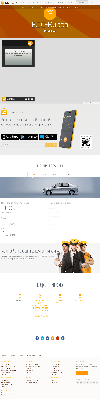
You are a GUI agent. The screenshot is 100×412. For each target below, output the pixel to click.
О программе (5, 364)
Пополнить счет (30, 368)
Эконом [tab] (32, 175)
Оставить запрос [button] (82, 373)
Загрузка (3, 374)
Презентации (55, 370)
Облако (53, 368)
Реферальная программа (8, 366)
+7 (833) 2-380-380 (40, 313)
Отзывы (77, 7)
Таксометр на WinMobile (33, 366)
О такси (23, 7)
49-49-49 (40, 300)
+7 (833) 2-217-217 (40, 310)
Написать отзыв (5, 372)
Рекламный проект (56, 372)
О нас (23, 2)
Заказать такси (32, 7)
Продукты (71, 2)
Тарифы (41, 7)
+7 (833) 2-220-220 (40, 305)
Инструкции (29, 370)
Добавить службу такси (8, 395)
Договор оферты (31, 355)
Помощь (53, 380)
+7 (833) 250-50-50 (40, 303)
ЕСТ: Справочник (5, 390)
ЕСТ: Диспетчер (55, 362)
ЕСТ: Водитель (30, 362)
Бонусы (48, 7)
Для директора (33, 2)
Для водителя (47, 2)
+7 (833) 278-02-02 (40, 316)
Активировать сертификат (8, 370)
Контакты (21, 355)
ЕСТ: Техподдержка (56, 378)
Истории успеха (55, 366)
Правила (40, 355)
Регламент (54, 382)
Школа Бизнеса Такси (7, 384)
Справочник (82, 2)
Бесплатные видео (6, 382)
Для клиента (60, 2)
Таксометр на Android (32, 364)
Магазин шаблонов (31, 382)
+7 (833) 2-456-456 (40, 308)
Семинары (4, 386)
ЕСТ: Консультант (6, 378)
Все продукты (5, 380)
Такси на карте (5, 368)
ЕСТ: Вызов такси (6, 362)
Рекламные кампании (32, 380)
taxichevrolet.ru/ (80, 300)
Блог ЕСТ (92, 2)
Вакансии (69, 7)
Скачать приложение (58, 7)
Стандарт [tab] (44, 175)
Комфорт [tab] (67, 175)
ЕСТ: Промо (29, 378)
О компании (4, 355)
